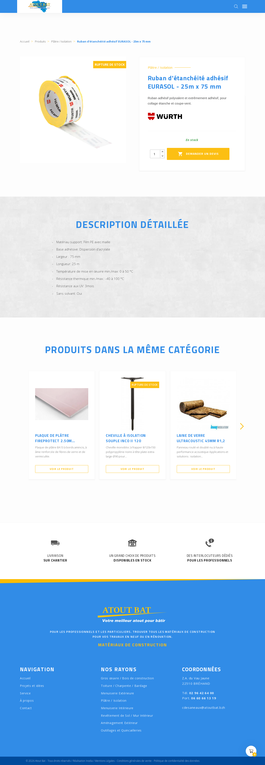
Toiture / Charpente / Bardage (124, 686)
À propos (27, 700)
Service (25, 693)
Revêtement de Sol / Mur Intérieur (127, 715)
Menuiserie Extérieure (117, 693)
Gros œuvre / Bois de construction (127, 678)
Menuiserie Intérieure (117, 708)
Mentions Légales (105, 761)
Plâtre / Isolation (160, 67)
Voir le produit (62, 469)
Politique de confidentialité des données (176, 761)
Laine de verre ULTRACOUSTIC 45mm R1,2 (201, 438)
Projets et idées (32, 686)
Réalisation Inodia (83, 761)
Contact (26, 708)
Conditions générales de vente (134, 761)
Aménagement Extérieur (119, 723)
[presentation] (23, 426)
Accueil (25, 678)
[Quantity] (155, 154)
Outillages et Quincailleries (121, 730)
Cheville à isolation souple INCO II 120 (126, 438)
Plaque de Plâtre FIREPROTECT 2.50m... (55, 438)
